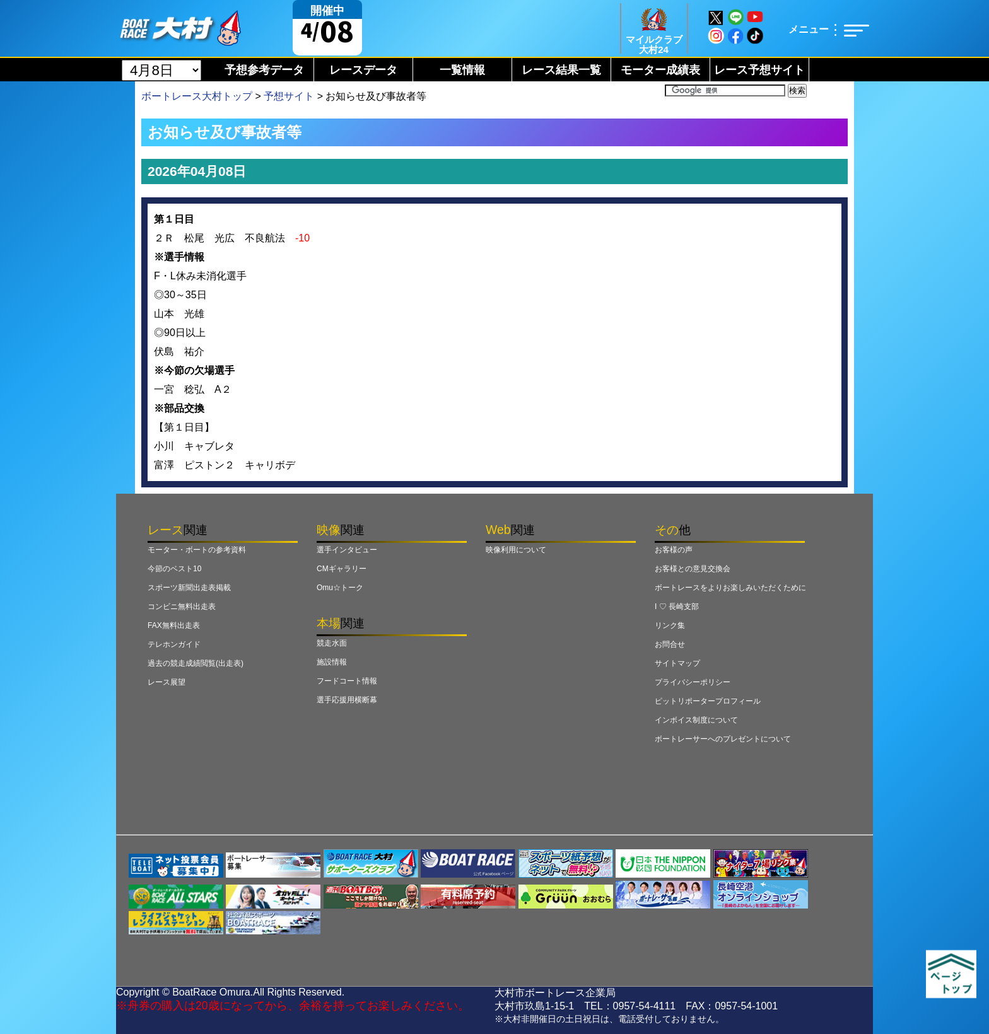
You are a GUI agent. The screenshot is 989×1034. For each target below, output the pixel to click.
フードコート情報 (347, 681)
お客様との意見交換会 (692, 568)
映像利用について (516, 549)
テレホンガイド (174, 644)
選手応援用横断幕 (347, 699)
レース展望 (166, 682)
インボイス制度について (696, 720)
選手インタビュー (347, 549)
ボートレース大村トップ (196, 96)
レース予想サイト (759, 70)
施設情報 (332, 662)
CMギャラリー (341, 568)
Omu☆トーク (340, 587)
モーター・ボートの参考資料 (197, 549)
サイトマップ (677, 663)
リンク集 (670, 625)
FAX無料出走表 (174, 625)
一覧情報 (462, 70)
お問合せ (670, 644)
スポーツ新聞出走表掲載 (189, 587)
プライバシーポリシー (692, 682)
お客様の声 (674, 549)
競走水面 (332, 643)
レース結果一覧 (561, 70)
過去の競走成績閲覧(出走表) (195, 663)
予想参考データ (264, 70)
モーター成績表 (660, 70)
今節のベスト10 (174, 568)
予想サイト (289, 96)
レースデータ (363, 70)
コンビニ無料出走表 (182, 606)
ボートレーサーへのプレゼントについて (723, 739)
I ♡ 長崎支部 (677, 606)
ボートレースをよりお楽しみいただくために (730, 587)
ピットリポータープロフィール (708, 701)
